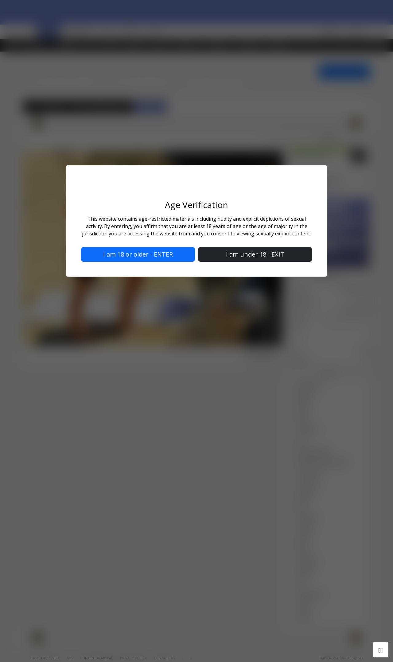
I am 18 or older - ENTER (138, 254)
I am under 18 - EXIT (255, 254)
